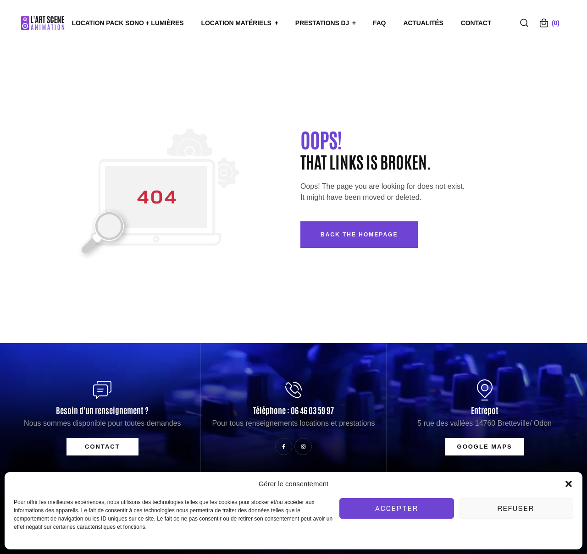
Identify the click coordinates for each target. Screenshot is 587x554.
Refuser (516, 508)
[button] (568, 483)
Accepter (396, 508)
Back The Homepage (359, 234)
